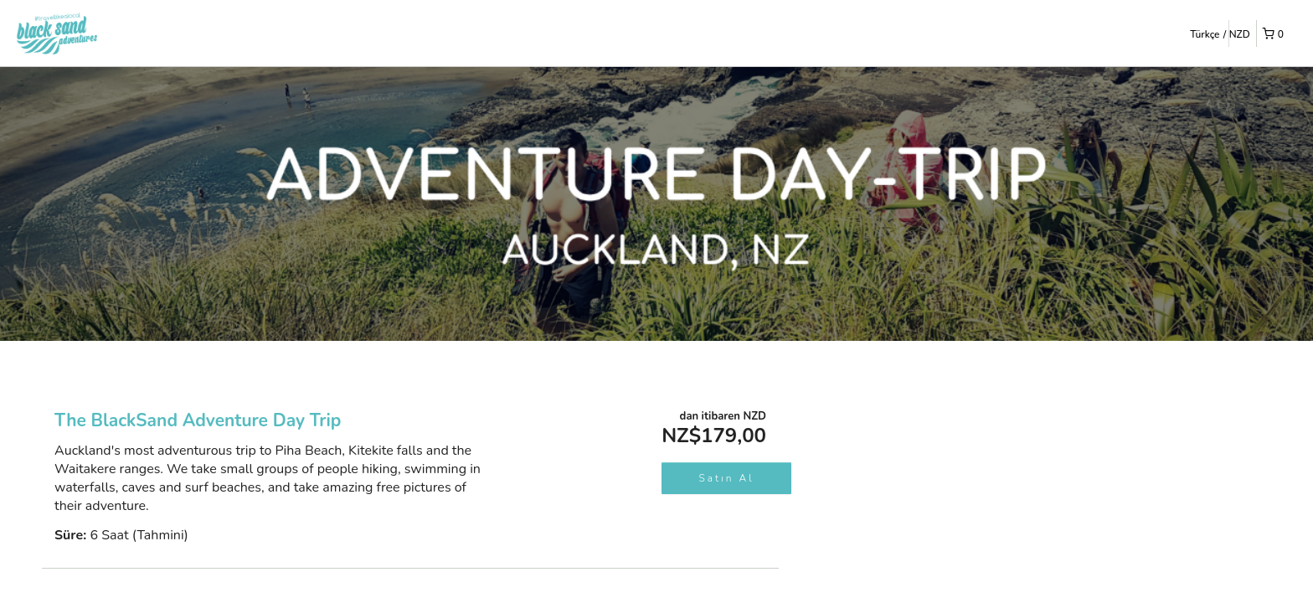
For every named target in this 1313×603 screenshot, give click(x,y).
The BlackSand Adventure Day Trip (197, 420)
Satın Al (726, 478)
